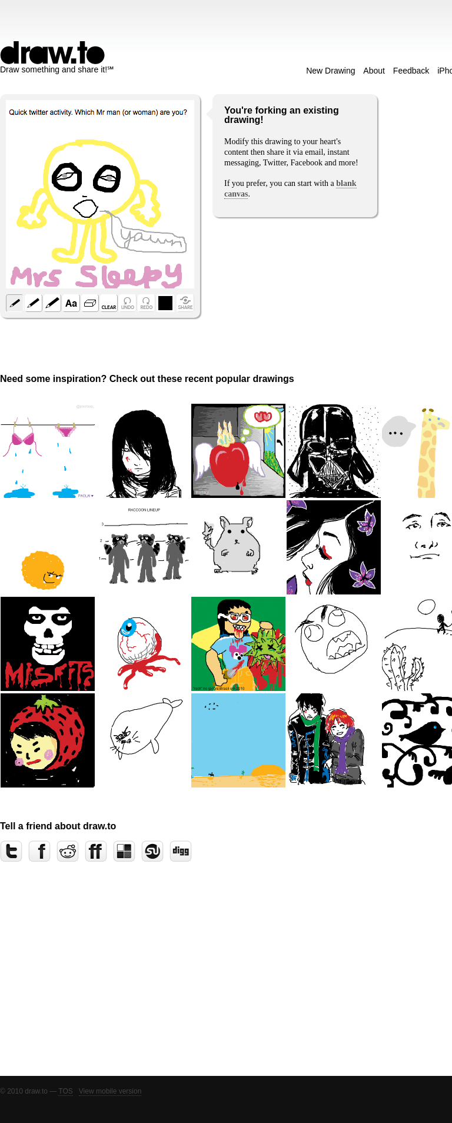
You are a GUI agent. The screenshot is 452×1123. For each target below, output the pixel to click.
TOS (65, 1091)
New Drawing (330, 70)
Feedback (411, 70)
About (374, 70)
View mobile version (110, 1091)
